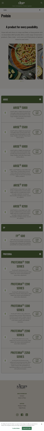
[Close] (41, 425)
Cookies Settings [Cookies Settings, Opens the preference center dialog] (16, 429)
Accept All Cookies (27, 429)
